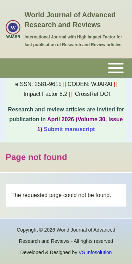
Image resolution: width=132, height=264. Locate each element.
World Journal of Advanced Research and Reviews (70, 20)
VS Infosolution (95, 252)
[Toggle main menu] (66, 68)
